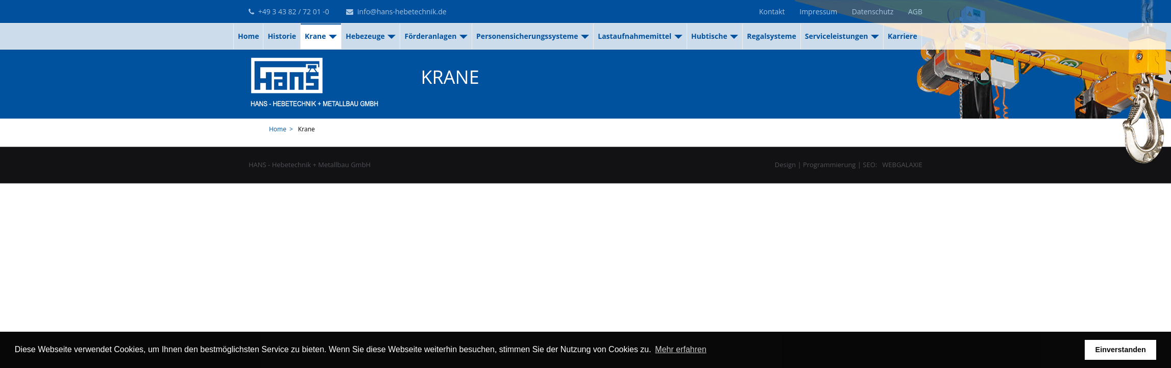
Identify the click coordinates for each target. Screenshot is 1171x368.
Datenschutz (872, 11)
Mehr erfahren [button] (680, 349)
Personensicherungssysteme (532, 36)
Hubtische (714, 36)
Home (248, 36)
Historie (281, 36)
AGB (915, 11)
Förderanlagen (436, 36)
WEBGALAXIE (902, 164)
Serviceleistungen (842, 36)
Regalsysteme (771, 36)
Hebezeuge (371, 36)
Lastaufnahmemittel (640, 36)
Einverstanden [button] (1120, 350)
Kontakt (772, 11)
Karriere (902, 36)
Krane (321, 36)
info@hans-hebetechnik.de (396, 11)
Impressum (818, 11)
